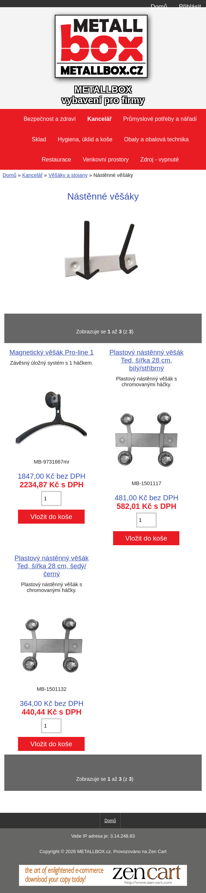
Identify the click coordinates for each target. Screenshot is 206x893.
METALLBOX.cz (94, 851)
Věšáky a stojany (68, 175)
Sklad (39, 139)
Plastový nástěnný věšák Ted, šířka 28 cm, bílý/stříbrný (146, 360)
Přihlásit (190, 6)
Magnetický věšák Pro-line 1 (51, 352)
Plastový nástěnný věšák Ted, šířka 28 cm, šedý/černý (51, 566)
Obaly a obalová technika (156, 139)
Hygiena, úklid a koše (85, 139)
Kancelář (32, 175)
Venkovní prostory (106, 159)
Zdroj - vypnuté (159, 159)
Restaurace (56, 159)
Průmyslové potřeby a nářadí (160, 119)
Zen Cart (157, 851)
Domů (159, 6)
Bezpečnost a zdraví (49, 119)
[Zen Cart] (103, 884)
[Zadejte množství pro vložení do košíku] (51, 498)
